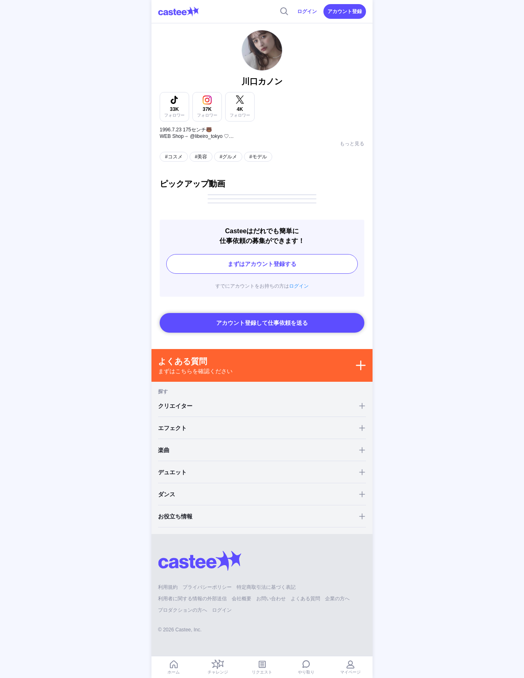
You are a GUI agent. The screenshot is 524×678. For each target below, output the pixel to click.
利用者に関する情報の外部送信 (192, 598)
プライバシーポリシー (207, 587)
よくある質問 (305, 598)
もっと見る (352, 143)
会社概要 (241, 598)
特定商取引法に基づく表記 (266, 587)
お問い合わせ (271, 598)
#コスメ (174, 157)
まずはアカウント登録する (262, 264)
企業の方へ (337, 598)
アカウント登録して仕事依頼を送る (262, 323)
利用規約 (168, 587)
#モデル (258, 157)
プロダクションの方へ (182, 610)
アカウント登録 (345, 11)
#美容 (201, 157)
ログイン (307, 11)
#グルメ (228, 157)
